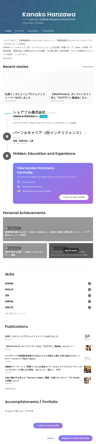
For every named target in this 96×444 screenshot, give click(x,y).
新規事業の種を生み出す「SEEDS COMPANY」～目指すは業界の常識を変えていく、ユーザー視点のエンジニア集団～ (48, 234)
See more (7, 58)
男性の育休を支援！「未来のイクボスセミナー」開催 (24, 253)
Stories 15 (19, 31)
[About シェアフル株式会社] (7, 114)
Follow (50, 438)
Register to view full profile (75, 438)
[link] (48, 229)
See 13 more (71, 250)
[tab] (8, 31)
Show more (88, 67)
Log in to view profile (73, 197)
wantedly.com (13, 228)
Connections (48, 31)
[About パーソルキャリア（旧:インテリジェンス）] (7, 136)
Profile (8, 31)
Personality (33, 31)
